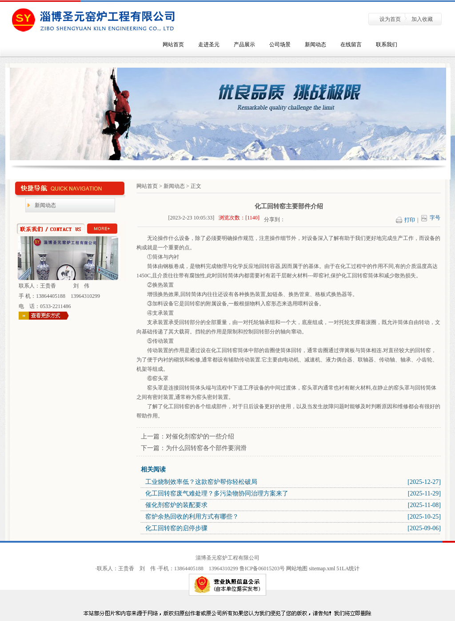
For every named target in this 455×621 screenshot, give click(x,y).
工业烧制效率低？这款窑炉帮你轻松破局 (201, 482)
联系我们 (386, 44)
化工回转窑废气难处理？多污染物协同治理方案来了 (216, 493)
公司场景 (280, 44)
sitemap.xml (322, 568)
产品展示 (244, 44)
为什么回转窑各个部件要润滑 (206, 448)
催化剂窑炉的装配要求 (176, 505)
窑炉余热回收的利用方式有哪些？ (192, 516)
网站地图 (296, 568)
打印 (412, 220)
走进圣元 (209, 44)
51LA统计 (347, 568)
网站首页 (173, 44)
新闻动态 (315, 44)
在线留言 (351, 44)
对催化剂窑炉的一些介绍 (200, 436)
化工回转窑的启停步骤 (176, 528)
